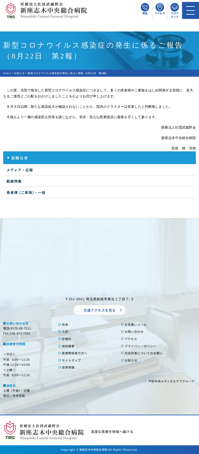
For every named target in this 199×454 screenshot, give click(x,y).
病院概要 (68, 346)
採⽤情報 (68, 367)
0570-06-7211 (20, 328)
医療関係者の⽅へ (74, 353)
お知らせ (19, 73)
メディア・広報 (20, 169)
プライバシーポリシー (140, 346)
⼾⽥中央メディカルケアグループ (171, 381)
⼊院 (65, 331)
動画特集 (14, 181)
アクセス (131, 339)
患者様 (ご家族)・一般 (26, 192)
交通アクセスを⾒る (99, 310)
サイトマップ (71, 360)
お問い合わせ (134, 331)
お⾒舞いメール (136, 324)
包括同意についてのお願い (144, 353)
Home (7, 73)
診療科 (66, 339)
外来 (65, 324)
